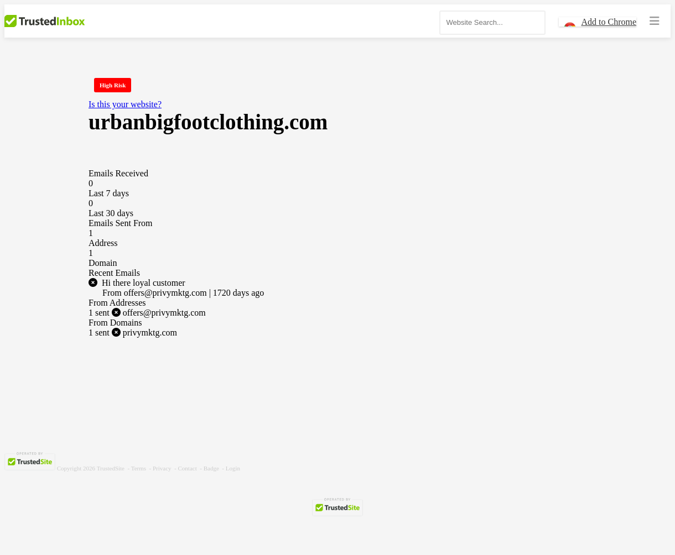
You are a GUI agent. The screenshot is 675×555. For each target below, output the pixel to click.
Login (233, 468)
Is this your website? (125, 104)
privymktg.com (133, 332)
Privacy (162, 468)
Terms (138, 468)
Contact (187, 468)
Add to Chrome (608, 22)
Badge (211, 468)
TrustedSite (110, 468)
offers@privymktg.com (147, 312)
